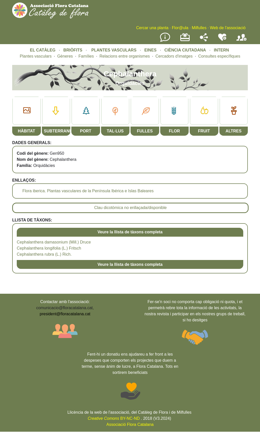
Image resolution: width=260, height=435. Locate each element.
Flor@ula (180, 28)
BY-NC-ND (114, 418)
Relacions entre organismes (125, 56)
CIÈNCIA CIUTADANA (185, 50)
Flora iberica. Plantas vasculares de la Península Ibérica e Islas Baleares (88, 191)
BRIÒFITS (73, 50)
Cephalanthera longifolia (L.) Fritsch (49, 248)
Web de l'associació (228, 28)
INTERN (221, 50)
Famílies (86, 56)
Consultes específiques (219, 56)
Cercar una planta (152, 28)
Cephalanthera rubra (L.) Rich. (44, 254)
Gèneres (65, 56)
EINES (150, 50)
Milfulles (199, 28)
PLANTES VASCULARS (114, 50)
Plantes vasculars (36, 56)
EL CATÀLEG (43, 50)
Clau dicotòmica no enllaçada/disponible (130, 207)
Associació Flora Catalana (130, 424)
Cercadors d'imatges (173, 56)
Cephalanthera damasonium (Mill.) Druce (54, 242)
